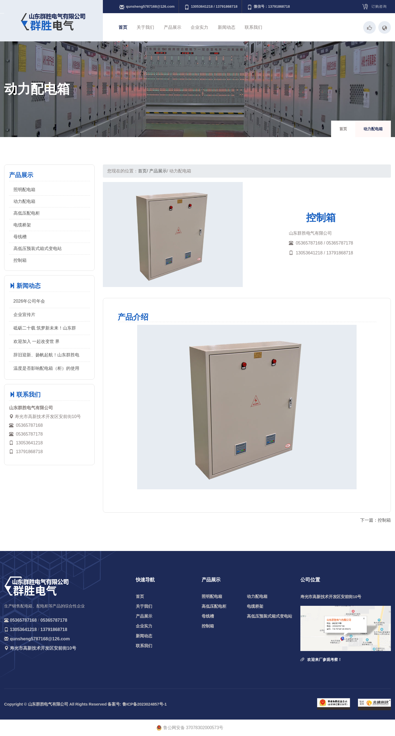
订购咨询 (379, 6)
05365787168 (23, 620)
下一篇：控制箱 (375, 520)
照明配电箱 (24, 189)
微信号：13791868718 (268, 7)
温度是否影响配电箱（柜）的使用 (46, 368)
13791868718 (53, 629)
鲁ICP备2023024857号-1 (144, 704)
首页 (123, 27)
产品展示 (172, 27)
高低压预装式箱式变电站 (37, 248)
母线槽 (20, 236)
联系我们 (253, 27)
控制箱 (20, 260)
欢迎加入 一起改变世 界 (36, 341)
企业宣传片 (24, 314)
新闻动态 (226, 27)
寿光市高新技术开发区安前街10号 (43, 648)
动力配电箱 (24, 201)
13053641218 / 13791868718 (211, 7)
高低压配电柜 (26, 213)
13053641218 (23, 629)
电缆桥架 (22, 225)
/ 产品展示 (157, 171)
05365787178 (53, 620)
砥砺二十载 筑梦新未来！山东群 (44, 328)
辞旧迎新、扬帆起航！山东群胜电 (46, 355)
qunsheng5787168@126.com (146, 7)
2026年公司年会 (29, 301)
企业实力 (199, 27)
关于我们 (145, 27)
